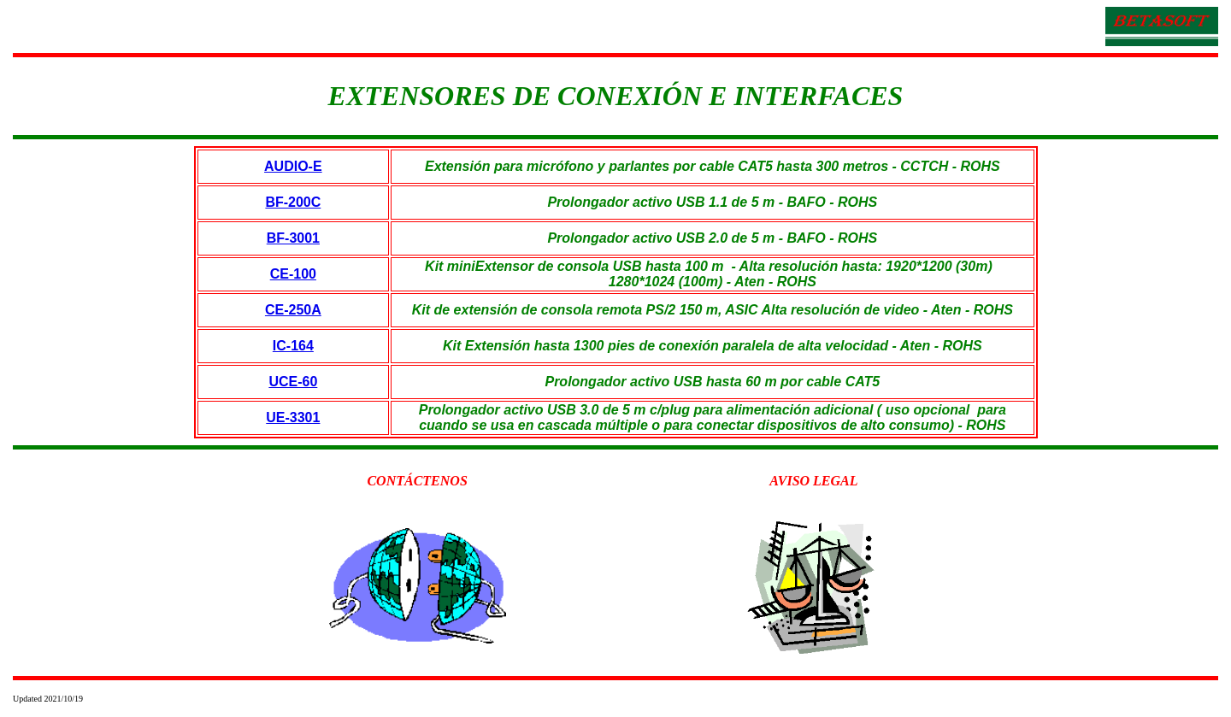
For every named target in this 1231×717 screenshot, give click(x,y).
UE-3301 (293, 417)
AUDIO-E (293, 166)
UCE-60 (292, 381)
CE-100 (293, 274)
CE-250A (293, 310)
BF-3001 (293, 238)
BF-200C (293, 202)
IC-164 (293, 345)
